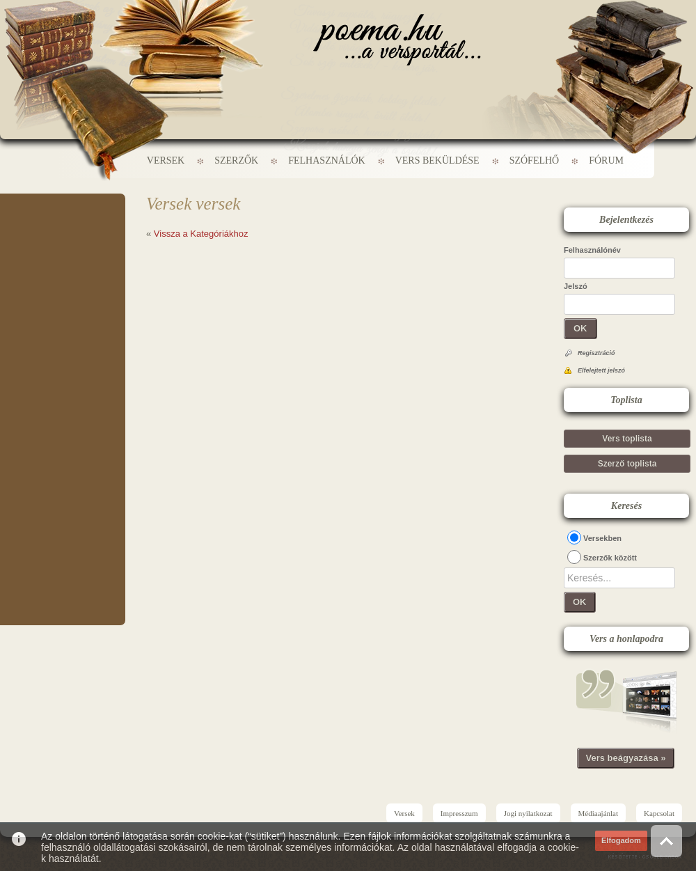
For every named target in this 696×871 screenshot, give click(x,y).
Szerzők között (610, 558)
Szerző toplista (627, 464)
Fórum (606, 160)
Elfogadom (621, 840)
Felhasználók (326, 160)
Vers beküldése (437, 160)
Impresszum (459, 813)
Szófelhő (534, 160)
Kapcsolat (659, 813)
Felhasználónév (592, 250)
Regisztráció (596, 353)
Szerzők (236, 160)
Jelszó (575, 286)
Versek (165, 160)
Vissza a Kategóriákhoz (201, 233)
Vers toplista (626, 439)
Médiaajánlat (598, 813)
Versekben (602, 538)
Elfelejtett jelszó (601, 370)
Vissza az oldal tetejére (666, 840)
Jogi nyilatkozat (528, 813)
